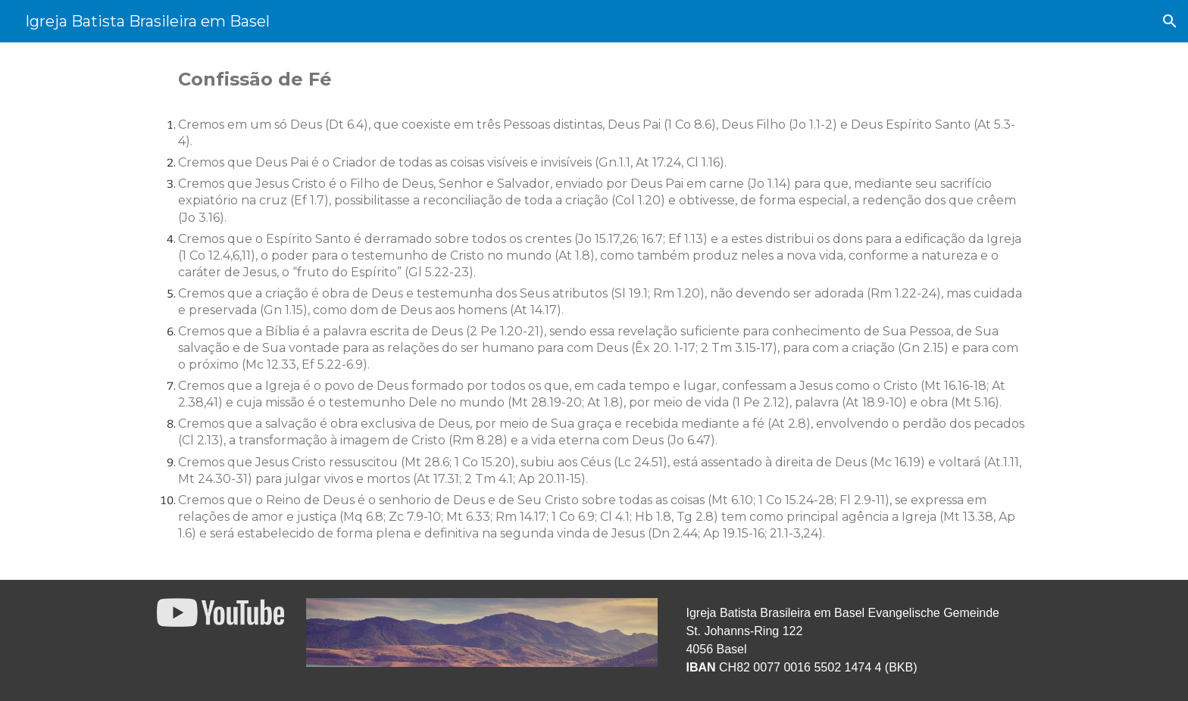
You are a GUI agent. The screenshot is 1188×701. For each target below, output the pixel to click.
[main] (594, 311)
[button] (1170, 21)
